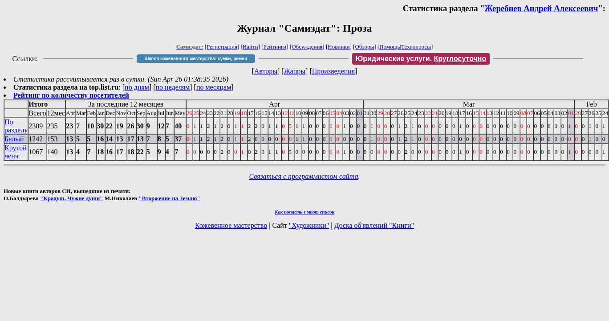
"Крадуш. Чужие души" (71, 198)
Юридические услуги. (421, 58)
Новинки (338, 46)
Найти (250, 46)
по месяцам (213, 87)
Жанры (294, 71)
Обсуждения (307, 46)
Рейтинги (275, 46)
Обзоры (364, 46)
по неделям (173, 87)
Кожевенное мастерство (231, 225)
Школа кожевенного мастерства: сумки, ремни (195, 58)
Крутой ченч (15, 152)
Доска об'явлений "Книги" (374, 225)
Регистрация (222, 46)
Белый (14, 139)
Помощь (389, 46)
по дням (137, 87)
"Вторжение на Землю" (169, 198)
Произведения (333, 71)
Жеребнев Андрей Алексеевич (541, 8)
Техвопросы (416, 46)
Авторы (265, 71)
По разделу (16, 126)
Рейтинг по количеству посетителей (71, 95)
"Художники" (309, 225)
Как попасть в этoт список (304, 211)
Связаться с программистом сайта (303, 176)
